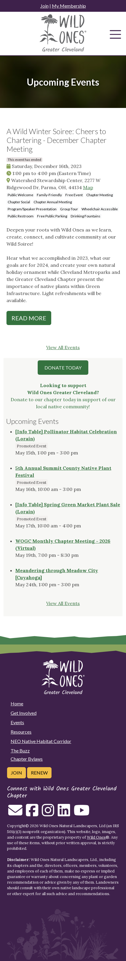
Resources (21, 732)
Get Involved (24, 713)
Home (17, 703)
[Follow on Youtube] (81, 814)
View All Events (63, 347)
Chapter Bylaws (27, 759)
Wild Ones (96, 837)
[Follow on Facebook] (32, 814)
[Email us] (15, 814)
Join (44, 6)
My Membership (69, 6)
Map (88, 187)
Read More (28, 318)
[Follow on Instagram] (48, 814)
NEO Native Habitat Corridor (41, 741)
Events (17, 722)
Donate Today (63, 367)
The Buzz (20, 750)
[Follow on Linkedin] (64, 814)
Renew (39, 772)
